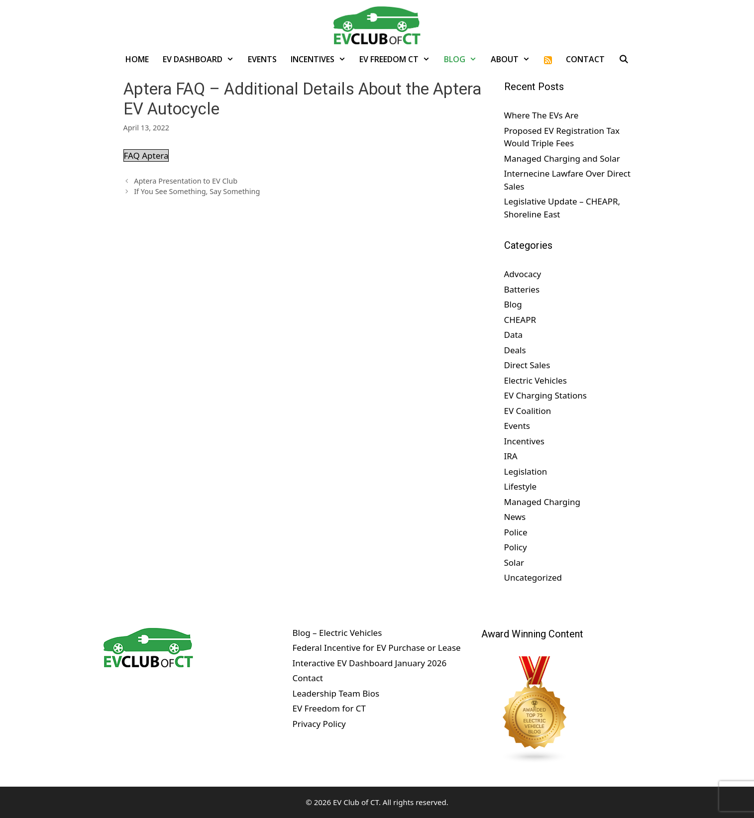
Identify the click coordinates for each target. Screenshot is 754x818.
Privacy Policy (318, 723)
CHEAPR (520, 319)
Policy (515, 547)
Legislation (525, 471)
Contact (585, 59)
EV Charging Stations (545, 395)
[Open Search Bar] (624, 59)
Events (262, 59)
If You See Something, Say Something (197, 191)
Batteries (522, 289)
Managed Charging (542, 502)
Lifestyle (520, 486)
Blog (464, 59)
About (514, 59)
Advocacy (522, 274)
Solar (514, 562)
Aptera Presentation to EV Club (185, 181)
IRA (511, 456)
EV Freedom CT (398, 59)
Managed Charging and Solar (562, 158)
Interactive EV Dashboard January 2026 (369, 663)
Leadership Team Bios (335, 693)
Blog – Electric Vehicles (337, 632)
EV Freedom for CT (329, 708)
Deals (515, 350)
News (515, 516)
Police (516, 532)
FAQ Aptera (146, 155)
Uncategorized (533, 577)
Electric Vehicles (535, 380)
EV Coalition (527, 410)
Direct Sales (527, 365)
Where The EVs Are (541, 115)
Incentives (322, 59)
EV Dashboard (202, 59)
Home (137, 59)
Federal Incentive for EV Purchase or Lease (376, 647)
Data (513, 334)
